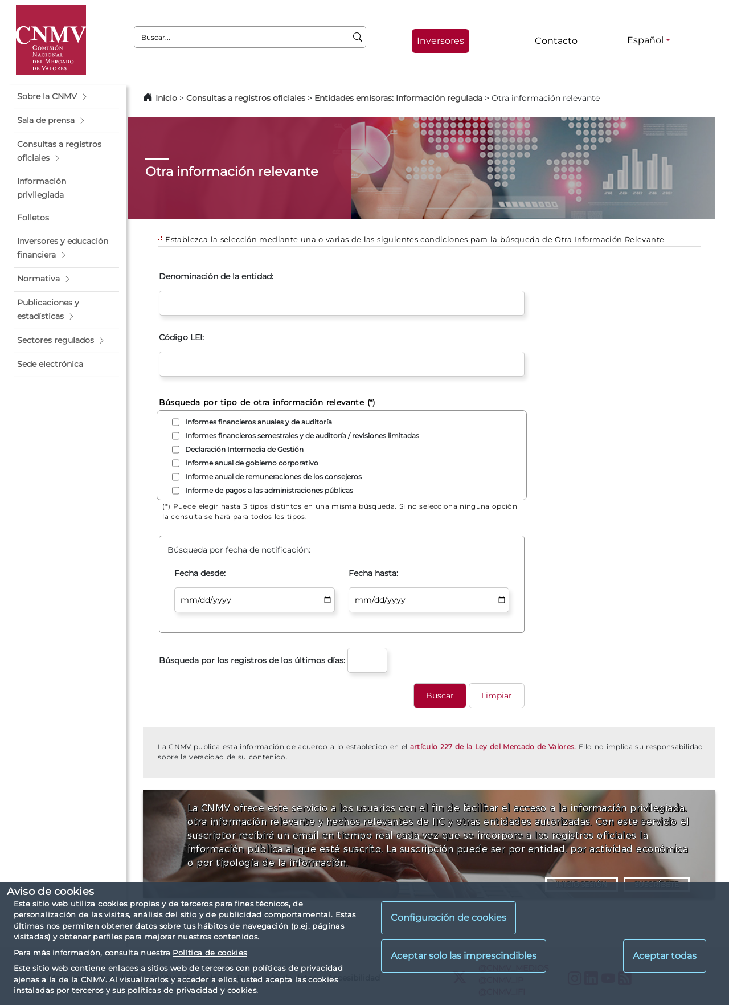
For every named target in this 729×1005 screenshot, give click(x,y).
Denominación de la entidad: (216, 276)
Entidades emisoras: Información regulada (398, 98)
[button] (66, 96)
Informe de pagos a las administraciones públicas (269, 490)
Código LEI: (181, 337)
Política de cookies (210, 952)
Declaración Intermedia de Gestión (244, 449)
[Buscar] (358, 37)
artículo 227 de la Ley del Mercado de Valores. (493, 746)
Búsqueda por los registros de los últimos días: (252, 660)
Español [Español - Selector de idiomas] (645, 40)
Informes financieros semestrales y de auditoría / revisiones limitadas (302, 435)
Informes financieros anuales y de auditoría (258, 422)
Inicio (166, 98)
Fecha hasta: (373, 573)
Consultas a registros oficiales (245, 98)
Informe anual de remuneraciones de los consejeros (273, 476)
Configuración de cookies (448, 917)
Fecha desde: (200, 573)
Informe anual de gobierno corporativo (251, 463)
